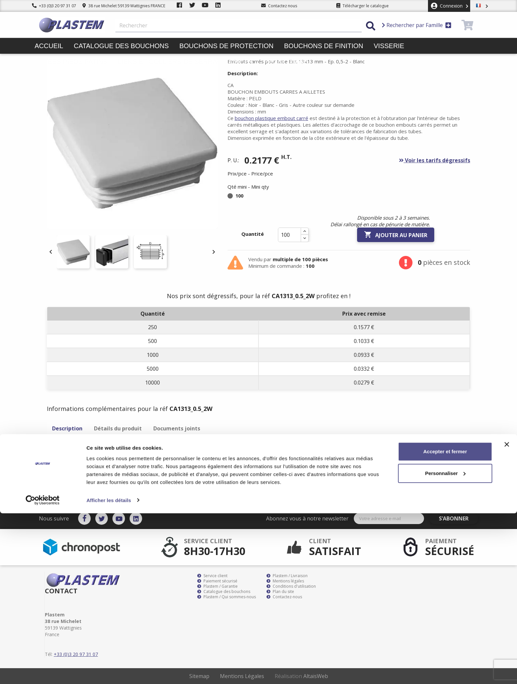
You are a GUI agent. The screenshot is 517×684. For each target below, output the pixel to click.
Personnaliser (445, 644)
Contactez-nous (284, 597)
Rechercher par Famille (416, 25)
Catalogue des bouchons (121, 45)
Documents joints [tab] (176, 428)
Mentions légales (285, 581)
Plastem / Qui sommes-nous (226, 597)
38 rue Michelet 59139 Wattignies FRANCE (123, 6)
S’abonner (459, 518)
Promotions (286, 61)
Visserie (389, 45)
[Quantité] (289, 235)
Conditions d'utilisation (291, 586)
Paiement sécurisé (217, 581)
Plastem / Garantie (217, 586)
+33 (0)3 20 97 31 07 (54, 6)
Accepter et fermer (445, 622)
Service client (212, 575)
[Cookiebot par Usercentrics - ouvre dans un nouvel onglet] (43, 671)
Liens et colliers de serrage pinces (185, 61)
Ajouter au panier (395, 235)
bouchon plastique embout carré (271, 118)
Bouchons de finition (323, 45)
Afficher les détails (108, 671)
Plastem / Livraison (287, 575)
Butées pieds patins (71, 61)
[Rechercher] (238, 25)
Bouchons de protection (226, 45)
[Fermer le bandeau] (506, 615)
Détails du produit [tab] (118, 428)
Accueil (49, 45)
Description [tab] (67, 428)
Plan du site (280, 591)
